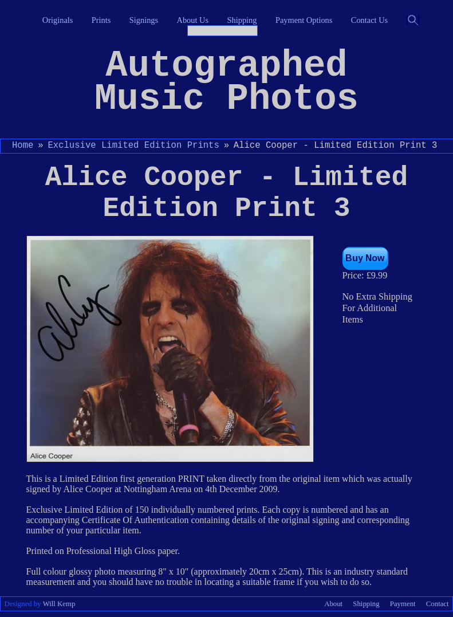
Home (22, 145)
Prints (101, 20)
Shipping (242, 20)
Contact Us (369, 20)
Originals (57, 20)
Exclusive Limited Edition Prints (133, 145)
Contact (437, 604)
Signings (143, 20)
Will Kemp (59, 604)
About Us (193, 20)
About (333, 604)
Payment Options (304, 20)
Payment (403, 604)
